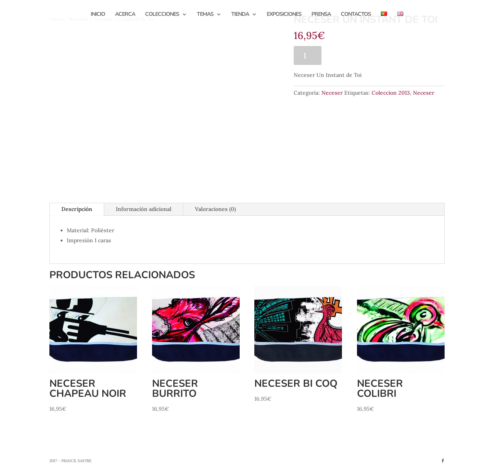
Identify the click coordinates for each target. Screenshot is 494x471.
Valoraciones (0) (215, 209)
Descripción (76, 209)
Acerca (125, 15)
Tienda (240, 15)
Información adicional (143, 209)
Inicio (98, 15)
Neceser (332, 92)
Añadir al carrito (364, 55)
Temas (205, 15)
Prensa (321, 15)
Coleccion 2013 (391, 92)
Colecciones (162, 15)
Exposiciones (284, 15)
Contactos (356, 15)
